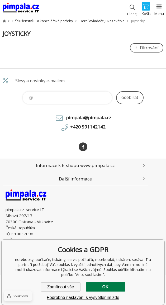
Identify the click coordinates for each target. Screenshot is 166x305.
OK (105, 287)
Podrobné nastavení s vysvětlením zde (83, 297)
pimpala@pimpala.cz (88, 118)
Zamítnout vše (60, 287)
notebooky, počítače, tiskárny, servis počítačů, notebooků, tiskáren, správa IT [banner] (21, 9)
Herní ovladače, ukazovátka (102, 20)
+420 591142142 (88, 127)
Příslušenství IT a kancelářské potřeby (42, 20)
